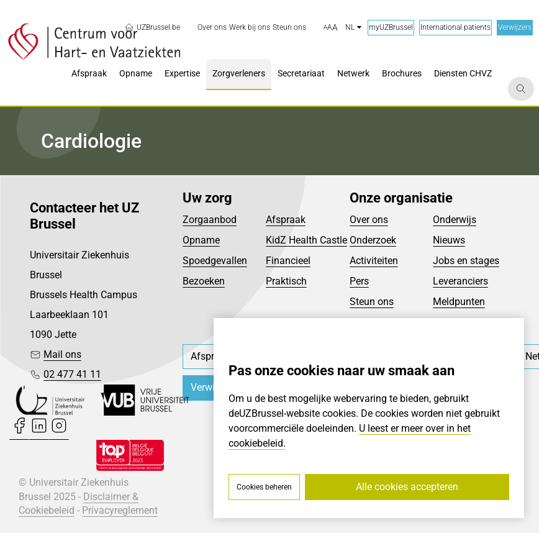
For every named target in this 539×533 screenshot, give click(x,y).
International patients (455, 27)
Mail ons (62, 354)
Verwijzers (515, 27)
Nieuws (449, 240)
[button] (330, 28)
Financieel (288, 260)
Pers (359, 281)
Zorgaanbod (210, 220)
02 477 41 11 (72, 374)
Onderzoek (373, 240)
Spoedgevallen (215, 260)
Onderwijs (454, 220)
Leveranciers (460, 281)
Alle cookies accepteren (407, 487)
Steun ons (372, 302)
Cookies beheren (264, 487)
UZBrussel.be (152, 27)
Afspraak (286, 220)
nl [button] (353, 27)
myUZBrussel (391, 27)
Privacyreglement (120, 510)
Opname (201, 240)
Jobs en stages (466, 260)
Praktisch (286, 281)
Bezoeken (204, 281)
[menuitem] (212, 27)
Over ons (369, 220)
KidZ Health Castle (306, 240)
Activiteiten (374, 260)
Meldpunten (459, 302)
